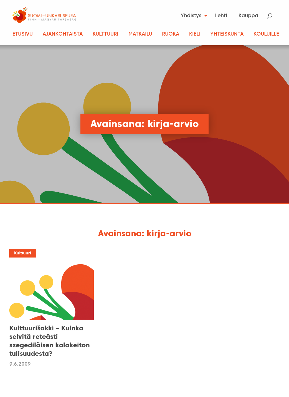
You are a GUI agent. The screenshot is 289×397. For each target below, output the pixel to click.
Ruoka (170, 34)
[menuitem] (192, 16)
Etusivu (22, 34)
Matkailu (140, 34)
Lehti (221, 16)
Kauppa (248, 16)
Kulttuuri (105, 34)
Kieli (194, 34)
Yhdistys (191, 16)
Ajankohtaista (63, 34)
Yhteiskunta (227, 34)
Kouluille (266, 34)
